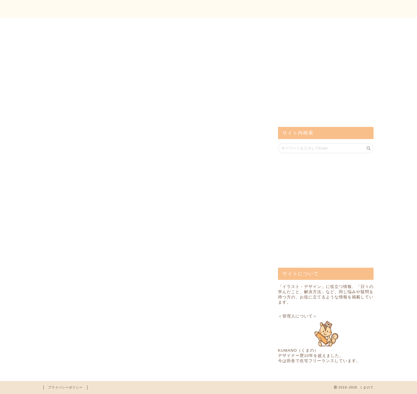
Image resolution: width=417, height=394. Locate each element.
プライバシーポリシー (65, 387)
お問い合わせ (353, 9)
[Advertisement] (321, 75)
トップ (315, 9)
